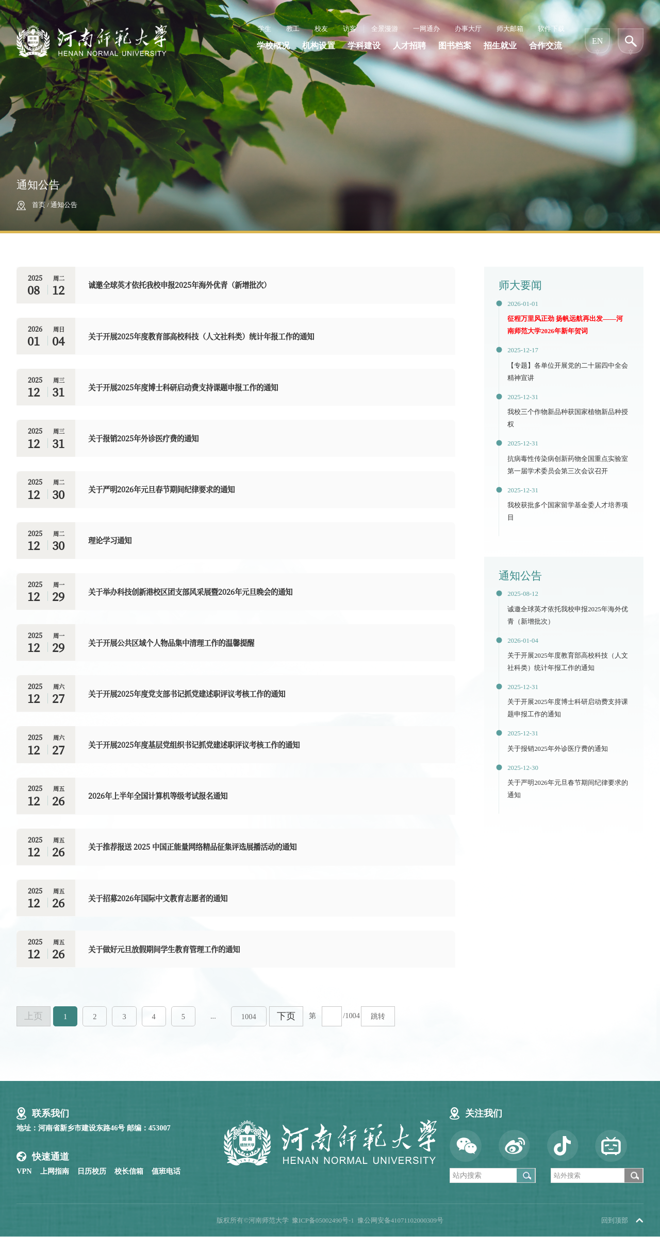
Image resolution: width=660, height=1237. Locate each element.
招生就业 (500, 45)
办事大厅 (468, 28)
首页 (38, 205)
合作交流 (545, 45)
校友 (321, 28)
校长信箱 (128, 1171)
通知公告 (64, 205)
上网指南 (54, 1171)
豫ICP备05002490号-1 (323, 1220)
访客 (349, 28)
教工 (293, 28)
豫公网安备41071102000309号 (400, 1220)
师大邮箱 (510, 28)
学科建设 (364, 45)
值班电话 (166, 1171)
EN (597, 41)
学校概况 (273, 45)
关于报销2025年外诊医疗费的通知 (557, 748)
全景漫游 (384, 28)
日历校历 (91, 1171)
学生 (264, 28)
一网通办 (426, 28)
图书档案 (454, 45)
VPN (24, 1171)
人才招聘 (409, 45)
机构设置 (318, 45)
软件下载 (551, 28)
